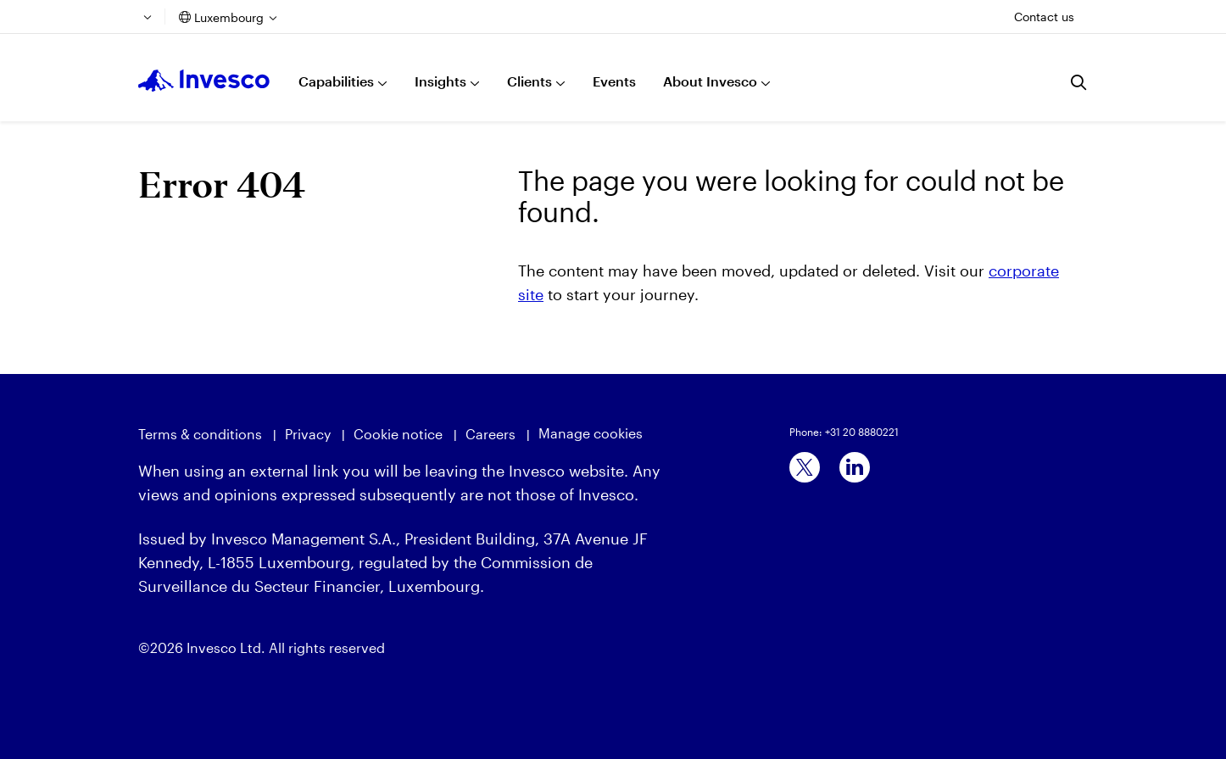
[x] (804, 467)
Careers (490, 434)
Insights (440, 81)
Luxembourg (229, 17)
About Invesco (710, 81)
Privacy (308, 434)
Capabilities (336, 81)
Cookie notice (398, 434)
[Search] (1079, 82)
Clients (529, 81)
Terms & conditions (200, 434)
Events (614, 81)
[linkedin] (854, 467)
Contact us (1044, 16)
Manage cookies (590, 433)
